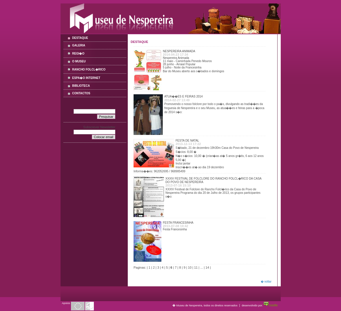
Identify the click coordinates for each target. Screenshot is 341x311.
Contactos (81, 93)
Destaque (80, 37)
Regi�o (78, 53)
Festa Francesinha (178, 222)
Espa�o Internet (86, 77)
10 (190, 267)
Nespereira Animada (179, 51)
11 (196, 267)
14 (207, 267)
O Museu (79, 61)
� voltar (266, 281)
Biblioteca (81, 85)
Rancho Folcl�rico (88, 69)
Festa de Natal (187, 140)
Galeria (78, 45)
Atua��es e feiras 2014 (183, 96)
